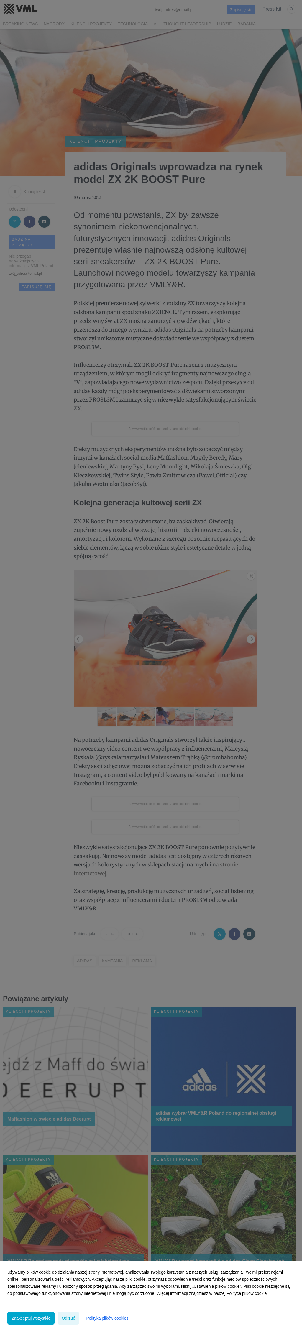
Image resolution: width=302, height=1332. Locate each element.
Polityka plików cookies (107, 1318)
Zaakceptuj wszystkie (31, 1318)
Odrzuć (68, 1318)
